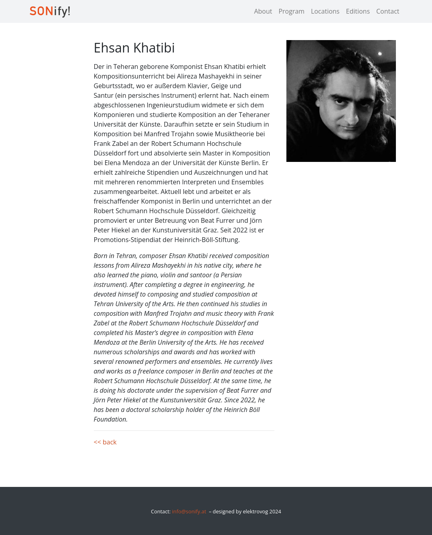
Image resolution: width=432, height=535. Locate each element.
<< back (105, 442)
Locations (325, 11)
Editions (358, 11)
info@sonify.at (189, 511)
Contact (387, 11)
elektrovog (255, 511)
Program (291, 11)
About (263, 11)
